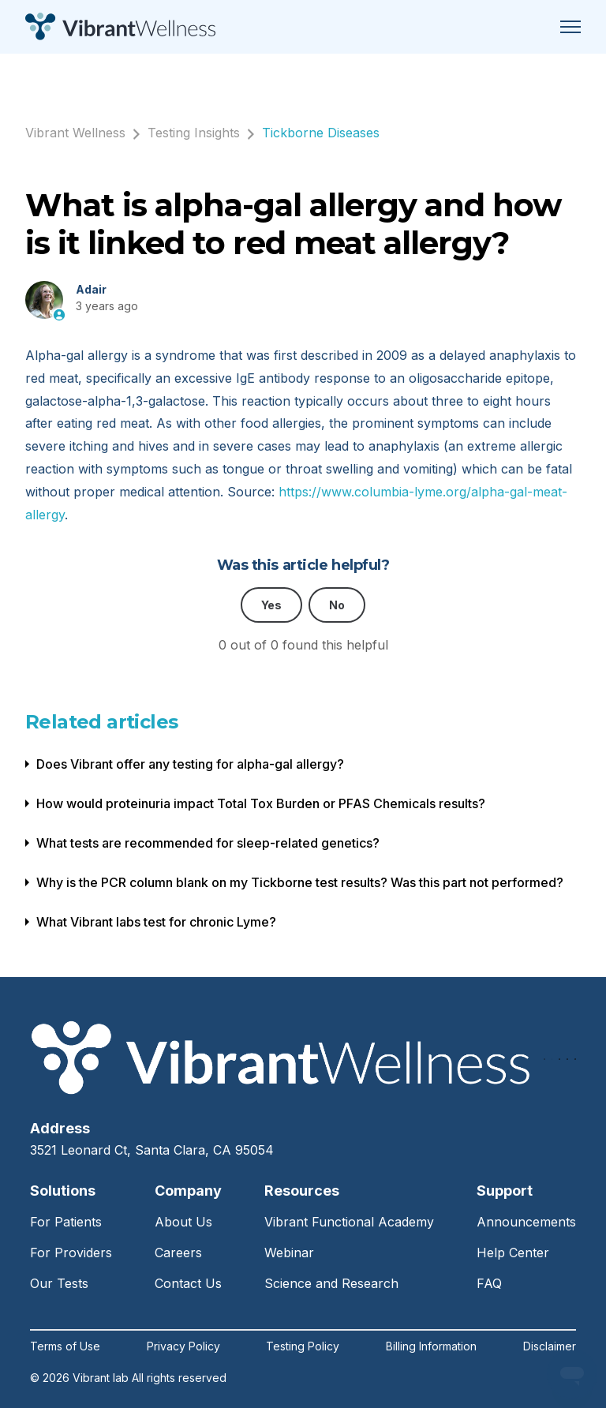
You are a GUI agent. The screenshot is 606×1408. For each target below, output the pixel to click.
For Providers (71, 1252)
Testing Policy (302, 1346)
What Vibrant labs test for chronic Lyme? (156, 922)
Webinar (289, 1252)
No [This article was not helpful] (337, 605)
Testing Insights (194, 132)
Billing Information (431, 1346)
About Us (183, 1222)
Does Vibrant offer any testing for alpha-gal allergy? (190, 764)
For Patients (66, 1222)
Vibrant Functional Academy (349, 1222)
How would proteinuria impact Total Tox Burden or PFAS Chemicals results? (260, 803)
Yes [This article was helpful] (271, 605)
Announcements (526, 1222)
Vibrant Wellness (75, 132)
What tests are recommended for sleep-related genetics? (208, 843)
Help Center (513, 1252)
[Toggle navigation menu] (570, 26)
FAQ (489, 1283)
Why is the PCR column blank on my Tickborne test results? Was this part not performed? (299, 882)
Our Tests (59, 1283)
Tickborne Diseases (321, 132)
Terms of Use (65, 1346)
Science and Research (331, 1283)
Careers (178, 1252)
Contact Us (188, 1283)
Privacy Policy (183, 1346)
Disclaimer (549, 1346)
